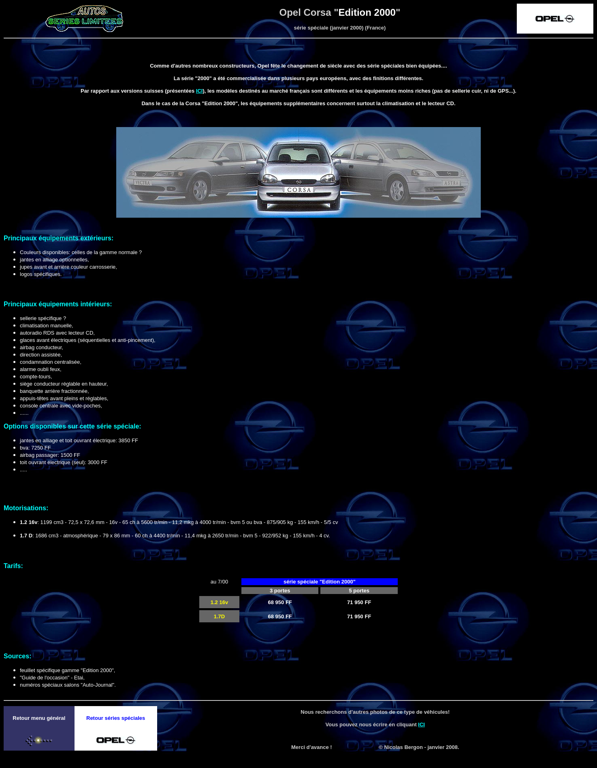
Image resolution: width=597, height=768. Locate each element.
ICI (199, 91)
